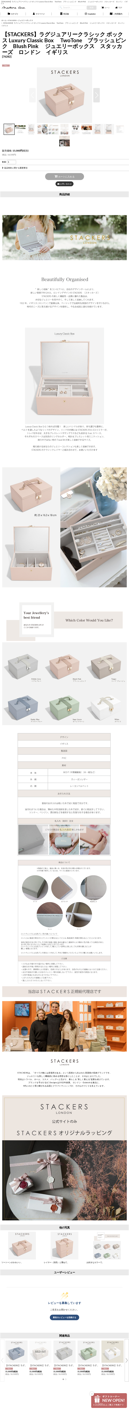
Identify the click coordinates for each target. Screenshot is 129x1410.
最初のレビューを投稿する (64, 1317)
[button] (64, 14)
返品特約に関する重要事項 (14, 168)
